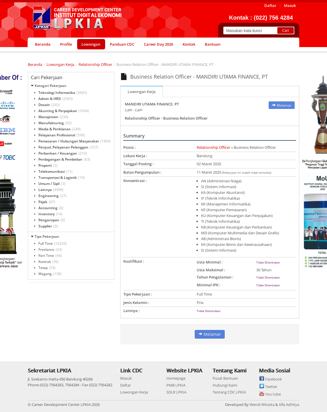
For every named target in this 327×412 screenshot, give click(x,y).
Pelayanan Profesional (56, 135)
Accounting (47, 207)
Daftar (125, 385)
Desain (44, 104)
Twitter (271, 386)
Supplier (45, 226)
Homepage (175, 378)
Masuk (126, 378)
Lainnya (45, 189)
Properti (45, 165)
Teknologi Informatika (56, 92)
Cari (285, 30)
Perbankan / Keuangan (57, 153)
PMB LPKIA (175, 385)
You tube (273, 394)
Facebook (273, 379)
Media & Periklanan (54, 129)
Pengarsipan (48, 220)
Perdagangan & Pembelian (60, 159)
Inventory (46, 213)
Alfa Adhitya (289, 404)
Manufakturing (51, 122)
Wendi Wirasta (262, 404)
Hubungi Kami (225, 385)
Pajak (42, 201)
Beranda (35, 64)
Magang (45, 273)
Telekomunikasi (51, 171)
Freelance (46, 249)
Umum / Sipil (49, 183)
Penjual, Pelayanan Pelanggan (63, 147)
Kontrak (44, 261)
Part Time (46, 255)
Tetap (43, 267)
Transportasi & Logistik (57, 177)
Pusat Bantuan (225, 378)
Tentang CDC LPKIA (229, 392)
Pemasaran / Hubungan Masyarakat (68, 141)
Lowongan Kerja (60, 64)
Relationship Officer (95, 64)
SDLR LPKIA (176, 392)
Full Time (45, 243)
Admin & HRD (49, 98)
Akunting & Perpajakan (57, 110)
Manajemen (48, 116)
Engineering (48, 195)
